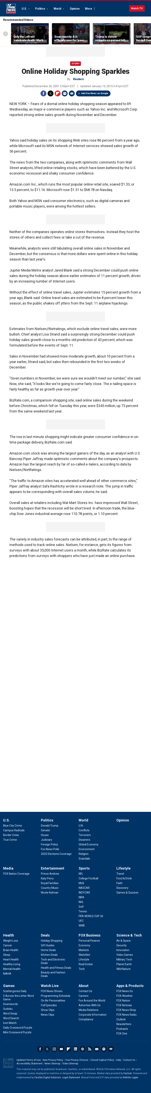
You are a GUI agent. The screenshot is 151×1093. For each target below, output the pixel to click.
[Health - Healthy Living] (11, 964)
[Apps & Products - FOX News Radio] (126, 1014)
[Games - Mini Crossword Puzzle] (17, 1032)
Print (65, 93)
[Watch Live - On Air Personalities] (53, 1000)
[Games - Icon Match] (10, 1022)
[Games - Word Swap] (10, 1013)
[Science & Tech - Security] (121, 945)
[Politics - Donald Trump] (49, 825)
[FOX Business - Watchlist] (84, 954)
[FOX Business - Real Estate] (86, 964)
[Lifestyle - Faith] (119, 883)
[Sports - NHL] (81, 902)
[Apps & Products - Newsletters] (123, 1024)
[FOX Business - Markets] (84, 950)
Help (118, 1060)
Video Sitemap (70, 1063)
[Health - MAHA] (7, 973)
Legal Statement (71, 1077)
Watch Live (50, 986)
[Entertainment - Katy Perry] (47, 878)
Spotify (104, 1049)
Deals (45, 935)
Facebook (43, 93)
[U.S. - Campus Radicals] (14, 830)
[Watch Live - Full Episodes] (49, 1005)
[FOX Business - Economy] (84, 945)
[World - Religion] (83, 853)
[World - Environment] (87, 849)
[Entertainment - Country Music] (50, 887)
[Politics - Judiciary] (46, 839)
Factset (127, 1073)
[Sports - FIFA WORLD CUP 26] (91, 916)
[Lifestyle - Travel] (120, 873)
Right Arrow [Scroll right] (143, 33)
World (58, 8)
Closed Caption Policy (102, 1060)
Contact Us (129, 1060)
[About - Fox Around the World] (92, 1000)
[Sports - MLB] (81, 883)
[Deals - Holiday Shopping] (51, 940)
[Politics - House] (45, 835)
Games (9, 986)
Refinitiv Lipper (130, 1077)
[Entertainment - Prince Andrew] (50, 873)
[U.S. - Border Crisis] (11, 835)
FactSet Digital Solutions (47, 1077)
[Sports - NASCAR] (84, 887)
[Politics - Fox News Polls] (50, 849)
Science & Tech (129, 935)
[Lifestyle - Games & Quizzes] (127, 892)
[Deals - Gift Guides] (47, 945)
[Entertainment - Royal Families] (50, 883)
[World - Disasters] (84, 839)
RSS (90, 1049)
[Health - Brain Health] (10, 950)
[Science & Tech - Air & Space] (123, 940)
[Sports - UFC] (81, 920)
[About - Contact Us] (85, 991)
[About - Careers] (83, 995)
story (75, 63)
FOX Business (89, 935)
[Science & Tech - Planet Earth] (124, 964)
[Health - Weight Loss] (10, 940)
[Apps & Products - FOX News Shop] (126, 1010)
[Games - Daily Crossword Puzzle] (17, 1027)
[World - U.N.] (81, 825)
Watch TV (137, 8)
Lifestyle (123, 868)
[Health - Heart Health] (11, 959)
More (88, 8)
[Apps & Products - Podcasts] (122, 1028)
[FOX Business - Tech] (82, 968)
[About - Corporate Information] (93, 1014)
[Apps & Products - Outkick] (121, 1019)
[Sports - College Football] (88, 878)
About (83, 986)
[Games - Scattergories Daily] (15, 991)
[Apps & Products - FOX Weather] (124, 995)
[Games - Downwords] (10, 1004)
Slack (83, 1049)
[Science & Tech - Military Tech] (124, 959)
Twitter (50, 93)
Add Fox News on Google (94, 93)
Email (72, 93)
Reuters (78, 79)
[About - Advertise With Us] (89, 1005)
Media (8, 868)
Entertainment (52, 868)
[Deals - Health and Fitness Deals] (56, 967)
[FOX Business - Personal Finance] (89, 940)
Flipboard (58, 93)
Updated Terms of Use (29, 1060)
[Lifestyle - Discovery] (122, 887)
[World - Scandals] (84, 858)
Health (8, 935)
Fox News (11, 8)
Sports (84, 868)
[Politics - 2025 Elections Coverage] (56, 853)
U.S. (24, 8)
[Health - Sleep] (6, 954)
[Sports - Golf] (81, 906)
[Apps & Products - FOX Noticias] (124, 1005)
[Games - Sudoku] (8, 1008)
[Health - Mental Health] (11, 968)
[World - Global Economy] (89, 844)
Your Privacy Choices (76, 1060)
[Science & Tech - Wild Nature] (123, 968)
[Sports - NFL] (81, 873)
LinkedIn (75, 1049)
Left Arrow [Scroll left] (5, 33)
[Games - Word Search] (11, 1018)
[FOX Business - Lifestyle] (84, 959)
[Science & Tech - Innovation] (122, 950)
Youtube (61, 1049)
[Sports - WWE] (82, 925)
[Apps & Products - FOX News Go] (124, 991)
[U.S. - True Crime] (10, 839)
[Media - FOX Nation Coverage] (16, 873)
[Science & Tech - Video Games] (124, 954)
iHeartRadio (111, 1049)
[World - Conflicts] (84, 830)
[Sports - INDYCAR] (84, 892)
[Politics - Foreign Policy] (49, 844)
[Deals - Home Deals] (48, 950)
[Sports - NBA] (81, 897)
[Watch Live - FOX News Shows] (52, 991)
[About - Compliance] (86, 1019)
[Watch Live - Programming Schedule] (55, 995)
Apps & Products (130, 986)
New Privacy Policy (53, 1060)
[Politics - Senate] (45, 830)
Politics (40, 8)
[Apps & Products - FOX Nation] (123, 1000)
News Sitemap (52, 1063)
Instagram (54, 1049)
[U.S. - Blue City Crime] (12, 825)
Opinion (74, 8)
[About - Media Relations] (89, 1010)
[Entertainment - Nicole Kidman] (49, 892)
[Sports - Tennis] (83, 911)
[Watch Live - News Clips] (47, 1014)
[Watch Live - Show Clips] (47, 1010)
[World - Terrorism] (85, 835)
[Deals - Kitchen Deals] (49, 954)
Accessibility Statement (29, 1063)
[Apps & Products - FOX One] (121, 1033)
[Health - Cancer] (7, 945)
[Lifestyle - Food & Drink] (124, 878)
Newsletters (97, 1049)
